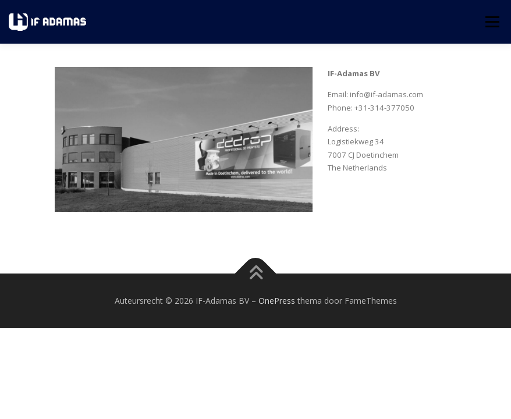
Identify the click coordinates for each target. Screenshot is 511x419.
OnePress (276, 300)
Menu (492, 21)
